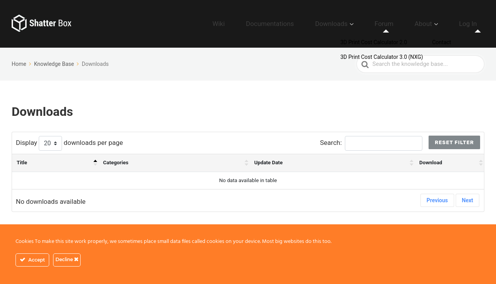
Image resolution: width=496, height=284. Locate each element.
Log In (473, 23)
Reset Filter (454, 142)
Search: (371, 143)
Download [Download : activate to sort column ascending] (430, 162)
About (439, 23)
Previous (437, 200)
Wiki (282, 23)
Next (467, 200)
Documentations (321, 23)
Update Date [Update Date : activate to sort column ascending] (268, 162)
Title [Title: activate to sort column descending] (22, 162)
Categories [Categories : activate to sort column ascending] (115, 162)
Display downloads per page (69, 143)
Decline (66, 259)
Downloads (369, 23)
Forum (411, 23)
